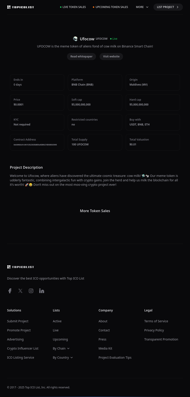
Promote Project (19, 330)
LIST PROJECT (168, 7)
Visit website (111, 56)
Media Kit (105, 348)
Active (57, 321)
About (103, 321)
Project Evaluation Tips (115, 357)
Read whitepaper (82, 56)
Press (102, 339)
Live (56, 330)
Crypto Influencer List (22, 348)
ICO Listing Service (20, 357)
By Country (63, 357)
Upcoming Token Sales (110, 7)
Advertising (15, 339)
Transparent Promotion (161, 339)
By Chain (61, 348)
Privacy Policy (154, 330)
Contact (104, 330)
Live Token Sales (73, 7)
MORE (142, 7)
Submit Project (17, 321)
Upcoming (60, 339)
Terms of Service (156, 321)
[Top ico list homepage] (20, 7)
